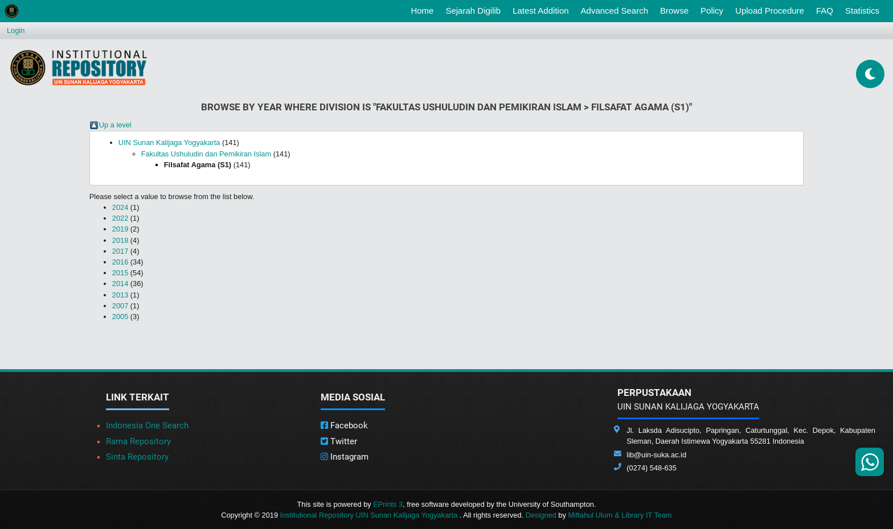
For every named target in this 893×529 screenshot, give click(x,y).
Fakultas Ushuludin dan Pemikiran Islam (206, 154)
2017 (120, 251)
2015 (120, 272)
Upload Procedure (769, 10)
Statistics (862, 10)
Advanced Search (614, 10)
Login (15, 30)
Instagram (344, 457)
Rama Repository (138, 441)
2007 (120, 305)
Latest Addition (540, 10)
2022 (120, 218)
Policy (712, 10)
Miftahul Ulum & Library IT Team (619, 515)
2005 (120, 316)
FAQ (824, 10)
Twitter (339, 441)
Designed (541, 515)
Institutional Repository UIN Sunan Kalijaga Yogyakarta (370, 515)
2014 (120, 283)
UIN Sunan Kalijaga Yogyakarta (169, 142)
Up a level (115, 125)
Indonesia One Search (147, 425)
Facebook (344, 425)
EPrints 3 (388, 504)
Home (424, 9)
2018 (120, 240)
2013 (120, 295)
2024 (120, 207)
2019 (120, 229)
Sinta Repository (137, 457)
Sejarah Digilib (473, 10)
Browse (674, 10)
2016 (120, 262)
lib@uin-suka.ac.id (656, 455)
